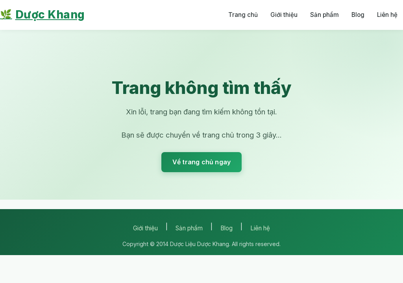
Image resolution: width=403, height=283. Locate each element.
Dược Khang (42, 15)
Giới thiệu (284, 14)
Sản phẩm (324, 14)
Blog (357, 14)
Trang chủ (243, 14)
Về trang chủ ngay (201, 162)
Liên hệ (387, 14)
